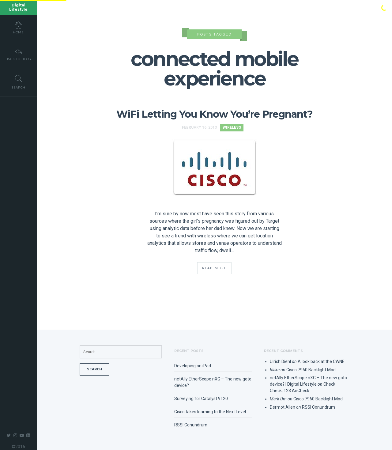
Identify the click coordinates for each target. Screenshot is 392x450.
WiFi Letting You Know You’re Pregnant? (214, 114)
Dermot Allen (282, 407)
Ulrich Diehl (280, 361)
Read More (214, 268)
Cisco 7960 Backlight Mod (311, 369)
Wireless (232, 127)
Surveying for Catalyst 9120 (201, 398)
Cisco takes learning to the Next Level (210, 411)
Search (18, 81)
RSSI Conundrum (190, 424)
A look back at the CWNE (321, 361)
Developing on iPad (192, 365)
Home (18, 27)
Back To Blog (18, 54)
